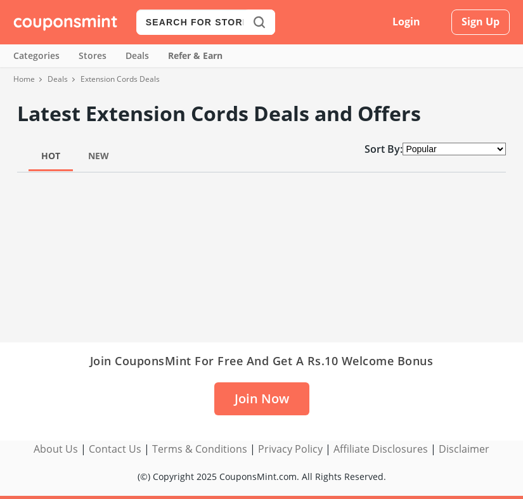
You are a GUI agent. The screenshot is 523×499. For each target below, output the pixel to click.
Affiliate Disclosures (380, 449)
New (98, 156)
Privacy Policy (290, 449)
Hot (50, 156)
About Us (56, 449)
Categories (36, 55)
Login (406, 22)
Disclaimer (464, 449)
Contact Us (115, 449)
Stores (93, 55)
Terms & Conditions (199, 449)
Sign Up (481, 22)
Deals (137, 55)
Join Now (262, 398)
